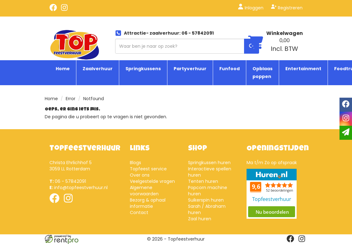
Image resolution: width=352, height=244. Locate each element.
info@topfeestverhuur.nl (78, 187)
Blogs (135, 162)
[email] (345, 133)
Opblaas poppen (263, 73)
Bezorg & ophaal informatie (148, 203)
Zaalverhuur (98, 69)
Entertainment (303, 69)
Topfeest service (148, 169)
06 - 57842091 (67, 181)
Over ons (140, 175)
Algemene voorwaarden (144, 190)
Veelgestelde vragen (152, 181)
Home (63, 69)
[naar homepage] (74, 43)
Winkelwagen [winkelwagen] (284, 33)
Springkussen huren (209, 162)
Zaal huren (199, 219)
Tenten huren (203, 181)
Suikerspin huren (206, 200)
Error (70, 98)
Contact (139, 212)
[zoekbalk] (187, 46)
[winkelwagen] (255, 43)
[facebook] (53, 10)
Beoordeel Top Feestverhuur (272, 194)
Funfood (229, 69)
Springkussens (143, 69)
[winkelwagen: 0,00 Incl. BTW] (284, 45)
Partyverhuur (190, 69)
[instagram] (64, 10)
